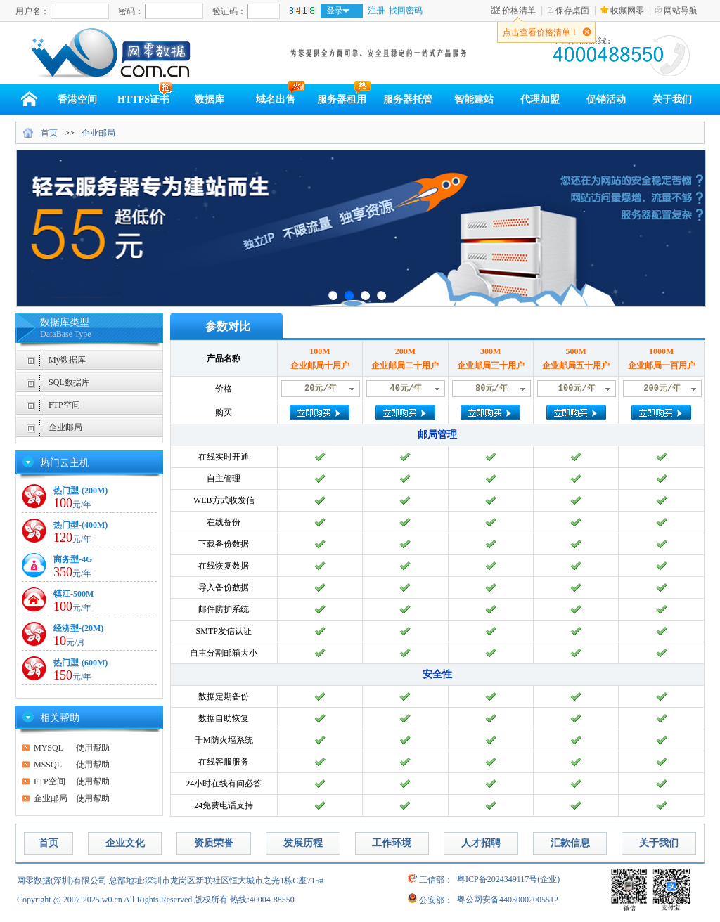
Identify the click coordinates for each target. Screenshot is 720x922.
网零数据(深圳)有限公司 (62, 880)
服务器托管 (407, 99)
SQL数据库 (69, 382)
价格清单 (519, 10)
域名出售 (275, 99)
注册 (376, 10)
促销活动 (606, 99)
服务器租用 (341, 99)
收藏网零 (627, 10)
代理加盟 (540, 99)
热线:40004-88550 (262, 899)
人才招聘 (481, 843)
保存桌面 (572, 10)
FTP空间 (64, 405)
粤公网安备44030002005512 (507, 899)
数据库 (209, 99)
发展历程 (303, 843)
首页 (49, 133)
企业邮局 (98, 133)
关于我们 (672, 99)
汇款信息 (570, 843)
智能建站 (474, 99)
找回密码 (406, 10)
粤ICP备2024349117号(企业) (508, 879)
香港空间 (77, 99)
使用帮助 (72, 748)
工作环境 (391, 843)
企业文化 (125, 843)
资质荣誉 (213, 843)
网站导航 (681, 10)
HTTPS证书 (143, 99)
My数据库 (67, 360)
